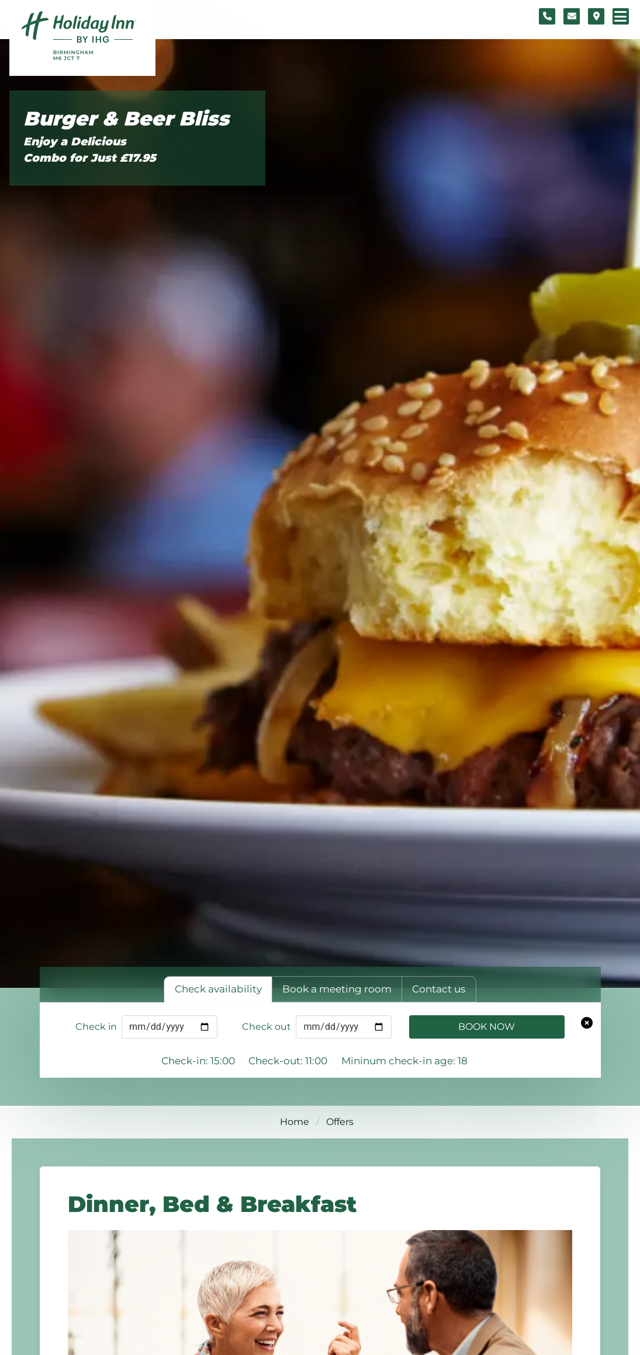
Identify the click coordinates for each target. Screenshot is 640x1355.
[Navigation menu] (621, 16)
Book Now (486, 1026)
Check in (96, 1026)
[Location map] (596, 16)
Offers (340, 1121)
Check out (266, 1026)
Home (294, 1121)
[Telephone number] (547, 16)
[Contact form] (571, 16)
